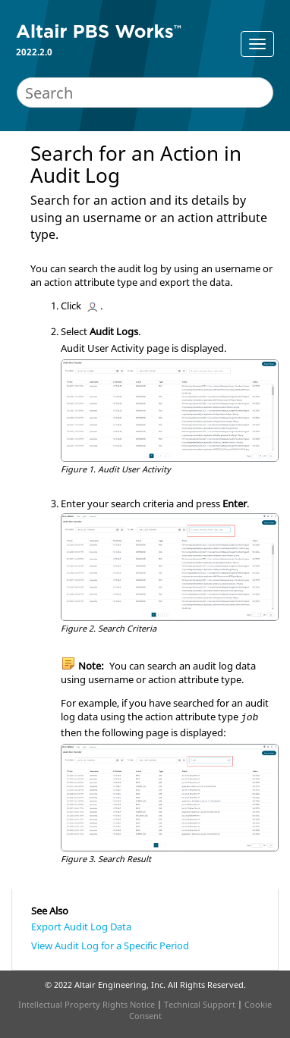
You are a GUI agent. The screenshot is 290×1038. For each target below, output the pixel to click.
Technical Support (199, 1004)
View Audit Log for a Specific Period (110, 945)
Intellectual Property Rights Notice (86, 1004)
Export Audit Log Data (81, 926)
